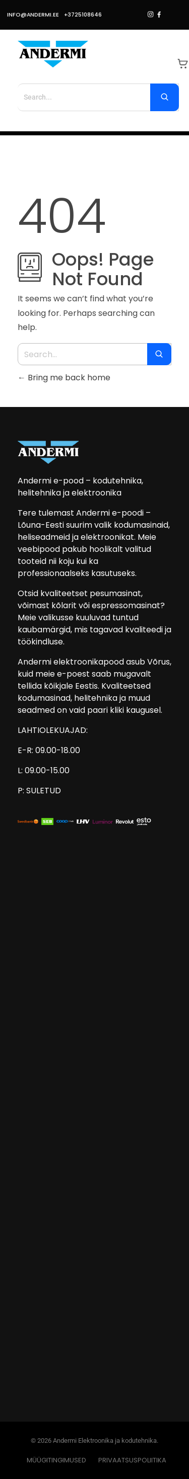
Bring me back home (64, 377)
